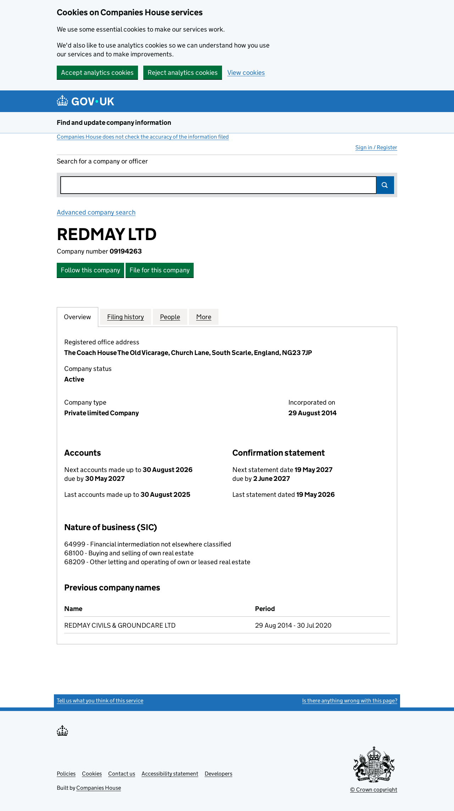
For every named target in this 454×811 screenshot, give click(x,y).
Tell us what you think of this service (100, 700)
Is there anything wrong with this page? (349, 700)
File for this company (159, 270)
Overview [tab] (77, 316)
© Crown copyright (373, 789)
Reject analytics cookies (183, 72)
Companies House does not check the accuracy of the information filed (143, 136)
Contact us (121, 773)
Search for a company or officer (102, 161)
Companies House (98, 787)
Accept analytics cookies (97, 72)
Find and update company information (114, 122)
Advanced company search (96, 212)
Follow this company (90, 270)
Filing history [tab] (125, 316)
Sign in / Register (376, 147)
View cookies (246, 72)
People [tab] (170, 316)
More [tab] (203, 316)
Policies (66, 773)
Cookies (92, 773)
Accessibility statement (170, 773)
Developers (218, 773)
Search (385, 185)
